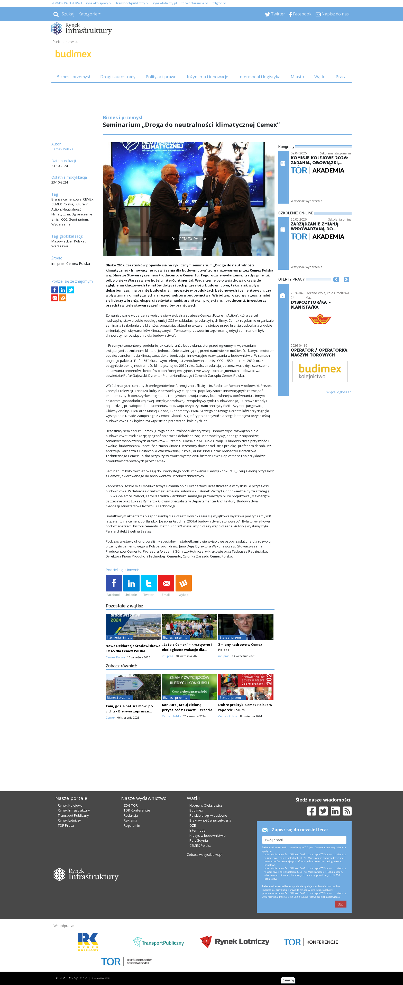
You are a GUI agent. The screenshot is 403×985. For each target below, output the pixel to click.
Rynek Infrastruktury (74, 810)
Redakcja (131, 815)
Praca (341, 77)
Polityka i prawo (161, 77)
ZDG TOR (131, 805)
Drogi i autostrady (117, 77)
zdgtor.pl (219, 3)
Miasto (297, 77)
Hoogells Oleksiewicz (205, 805)
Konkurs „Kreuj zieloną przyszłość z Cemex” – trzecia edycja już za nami (187, 709)
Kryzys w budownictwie (207, 835)
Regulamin (132, 825)
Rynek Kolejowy (70, 805)
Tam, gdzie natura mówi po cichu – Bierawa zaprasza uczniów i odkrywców (129, 711)
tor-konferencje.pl (194, 3)
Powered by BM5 (100, 978)
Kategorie (87, 14)
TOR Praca (66, 825)
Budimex (196, 810)
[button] (109, 199)
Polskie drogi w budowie (208, 815)
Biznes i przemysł (73, 77)
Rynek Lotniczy (69, 820)
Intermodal (197, 830)
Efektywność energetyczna (210, 820)
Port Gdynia (198, 840)
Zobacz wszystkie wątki (205, 854)
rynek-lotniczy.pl (165, 3)
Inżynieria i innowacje (207, 77)
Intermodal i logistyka (259, 77)
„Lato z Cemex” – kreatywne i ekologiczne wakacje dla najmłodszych (187, 649)
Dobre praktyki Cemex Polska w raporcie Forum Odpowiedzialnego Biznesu (245, 709)
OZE (192, 825)
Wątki (319, 77)
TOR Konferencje (137, 810)
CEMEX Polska (200, 845)
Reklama (130, 820)
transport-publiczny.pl (132, 3)
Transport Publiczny (73, 815)
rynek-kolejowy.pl (99, 3)
